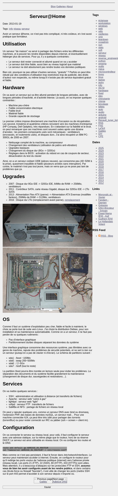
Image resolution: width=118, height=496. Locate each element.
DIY (100, 133)
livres (101, 74)
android (102, 117)
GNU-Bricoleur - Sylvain (106, 209)
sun (100, 45)
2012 (101, 183)
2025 (101, 148)
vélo (100, 31)
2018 (101, 167)
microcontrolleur (106, 71)
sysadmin (103, 42)
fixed (100, 93)
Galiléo (43, 482)
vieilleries (103, 34)
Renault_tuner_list (108, 120)
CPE (100, 136)
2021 (101, 159)
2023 (101, 153)
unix (100, 36)
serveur (26, 29)
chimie (101, 101)
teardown (103, 39)
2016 (101, 172)
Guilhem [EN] (105, 219)
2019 (101, 164)
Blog (53, 6)
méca (101, 69)
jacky (101, 82)
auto (100, 109)
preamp (102, 63)
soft (100, 50)
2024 (101, 150)
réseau (17, 29)
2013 (101, 180)
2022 (101, 156)
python (102, 61)
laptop (101, 80)
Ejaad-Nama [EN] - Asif (105, 214)
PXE (100, 125)
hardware (103, 90)
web (100, 28)
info (11, 29)
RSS (100, 123)
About (69, 6)
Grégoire (103, 205)
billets (101, 106)
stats (100, 47)
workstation (104, 23)
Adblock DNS (60, 482)
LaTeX (101, 128)
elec (100, 96)
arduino (102, 115)
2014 (101, 177)
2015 (101, 175)
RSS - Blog (105, 236)
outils (101, 66)
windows (103, 26)
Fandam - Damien (103, 201)
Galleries (61, 6)
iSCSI (101, 88)
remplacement (72, 200)
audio (101, 112)
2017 (101, 169)
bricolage (103, 104)
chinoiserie (104, 98)
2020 (101, 161)
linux (100, 77)
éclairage (103, 20)
